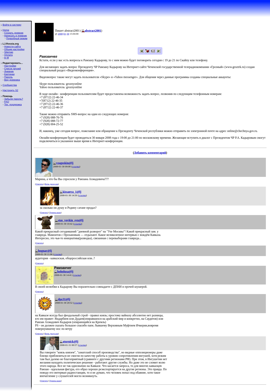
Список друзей (12, 68)
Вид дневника (12, 79)
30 (68, 33)
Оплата (8, 55)
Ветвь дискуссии (51, 184)
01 (65, 33)
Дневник (9, 71)
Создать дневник (13, 32)
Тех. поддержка (13, 104)
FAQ (6, 101)
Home (6, 30)
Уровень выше (55, 213)
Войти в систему (12, 24)
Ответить (39, 184)
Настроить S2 (10, 90)
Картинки (9, 74)
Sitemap (8, 52)
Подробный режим (16, 38)
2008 (60, 33)
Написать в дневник (15, 35)
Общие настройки (14, 49)
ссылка (76, 166)
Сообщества (10, 85)
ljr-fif (6, 57)
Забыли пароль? (13, 99)
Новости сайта (12, 46)
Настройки (10, 65)
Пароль (8, 77)
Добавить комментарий (150, 152)
